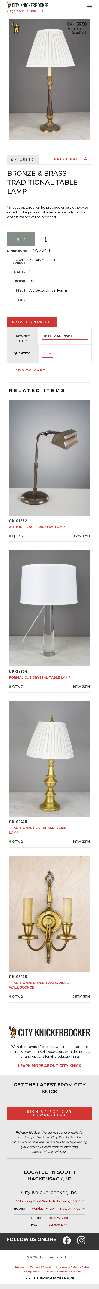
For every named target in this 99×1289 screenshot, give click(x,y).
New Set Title (23, 338)
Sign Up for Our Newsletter (49, 1113)
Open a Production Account (63, 1271)
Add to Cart (34, 370)
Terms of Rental (40, 1267)
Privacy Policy (31, 1271)
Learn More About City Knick (49, 1066)
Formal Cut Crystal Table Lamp (40, 677)
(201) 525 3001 (16, 11)
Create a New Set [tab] (32, 321)
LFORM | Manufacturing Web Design (49, 1277)
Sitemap (20, 1267)
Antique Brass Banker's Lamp (37, 527)
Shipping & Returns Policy (72, 1267)
